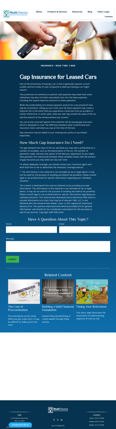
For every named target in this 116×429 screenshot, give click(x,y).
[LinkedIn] (61, 413)
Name (9, 217)
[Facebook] (53, 413)
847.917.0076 (99, 415)
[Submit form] (12, 252)
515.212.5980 (99, 418)
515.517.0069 (99, 412)
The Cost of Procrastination (18, 301)
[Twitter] (57, 413)
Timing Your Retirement (91, 300)
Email (61, 217)
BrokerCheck (80, 428)
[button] (39, 5)
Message (10, 232)
